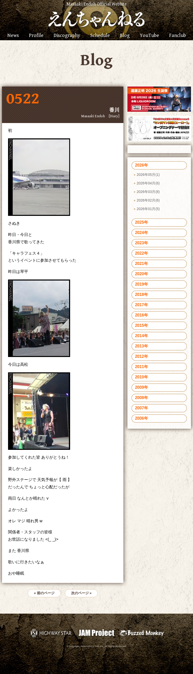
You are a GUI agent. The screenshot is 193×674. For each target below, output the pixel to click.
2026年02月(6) (148, 200)
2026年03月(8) (148, 192)
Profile (36, 35)
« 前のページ (44, 593)
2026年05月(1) (148, 175)
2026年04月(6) (148, 183)
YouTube (149, 35)
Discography (67, 35)
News (13, 35)
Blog (125, 35)
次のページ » (81, 593)
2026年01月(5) (148, 209)
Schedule (100, 35)
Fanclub (177, 35)
